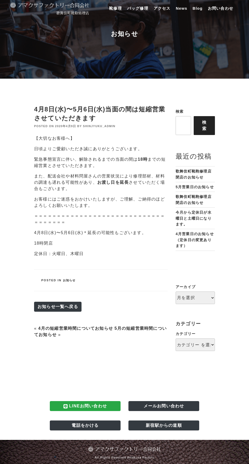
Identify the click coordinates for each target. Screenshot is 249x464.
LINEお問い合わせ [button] (85, 406)
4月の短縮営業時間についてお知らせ (75, 328)
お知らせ (69, 280)
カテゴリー (186, 334)
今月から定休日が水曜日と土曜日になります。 (194, 218)
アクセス (162, 8)
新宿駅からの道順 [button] (164, 425)
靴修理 (115, 8)
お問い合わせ (220, 8)
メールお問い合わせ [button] (164, 406)
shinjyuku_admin (99, 126)
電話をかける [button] (85, 425)
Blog (198, 8)
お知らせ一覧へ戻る (57, 306)
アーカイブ (186, 287)
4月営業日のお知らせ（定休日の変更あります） (195, 240)
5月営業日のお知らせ (195, 187)
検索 (179, 111)
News (181, 8)
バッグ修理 (137, 8)
